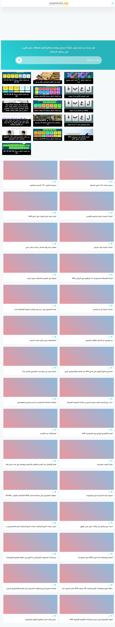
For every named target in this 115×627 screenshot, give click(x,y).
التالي (20, 603)
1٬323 (42, 603)
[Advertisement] (57, 23)
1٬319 (74, 603)
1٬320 (66, 603)
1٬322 (50, 603)
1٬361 (28, 603)
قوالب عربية (48, 619)
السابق (94, 603)
